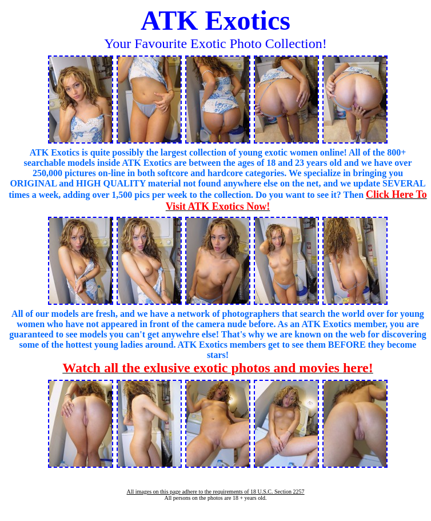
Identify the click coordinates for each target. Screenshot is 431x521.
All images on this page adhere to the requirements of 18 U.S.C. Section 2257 (215, 491)
